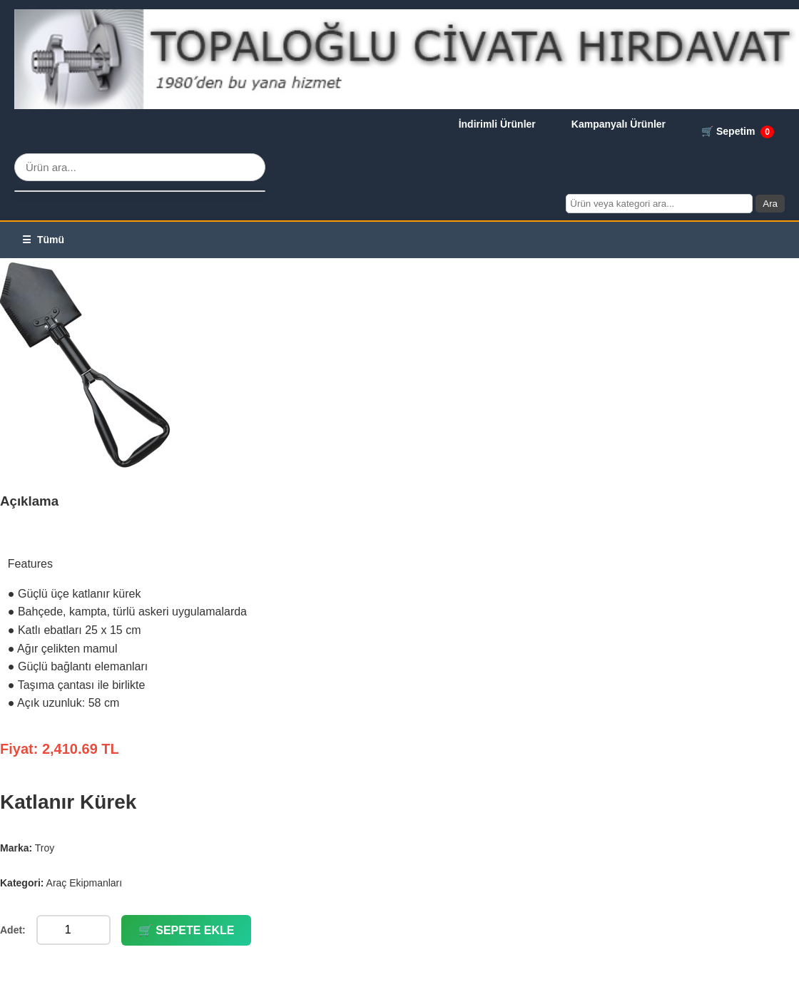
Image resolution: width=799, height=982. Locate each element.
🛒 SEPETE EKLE (186, 930)
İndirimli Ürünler (497, 124)
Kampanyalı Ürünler (618, 124)
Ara (770, 203)
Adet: (13, 930)
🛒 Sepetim (737, 132)
